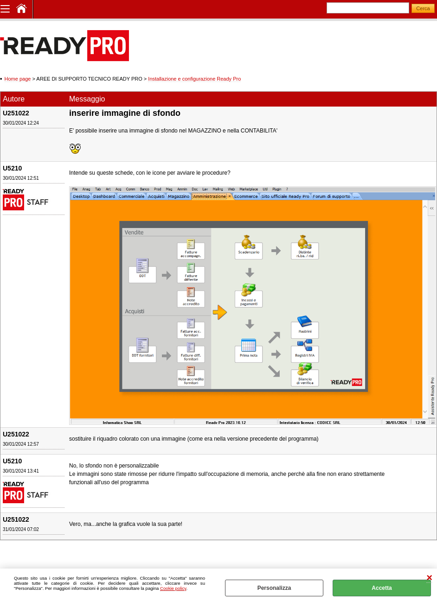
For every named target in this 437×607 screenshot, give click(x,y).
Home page (18, 79)
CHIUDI (429, 578)
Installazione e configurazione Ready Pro (194, 79)
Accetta (382, 588)
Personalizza (274, 588)
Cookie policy (173, 588)
